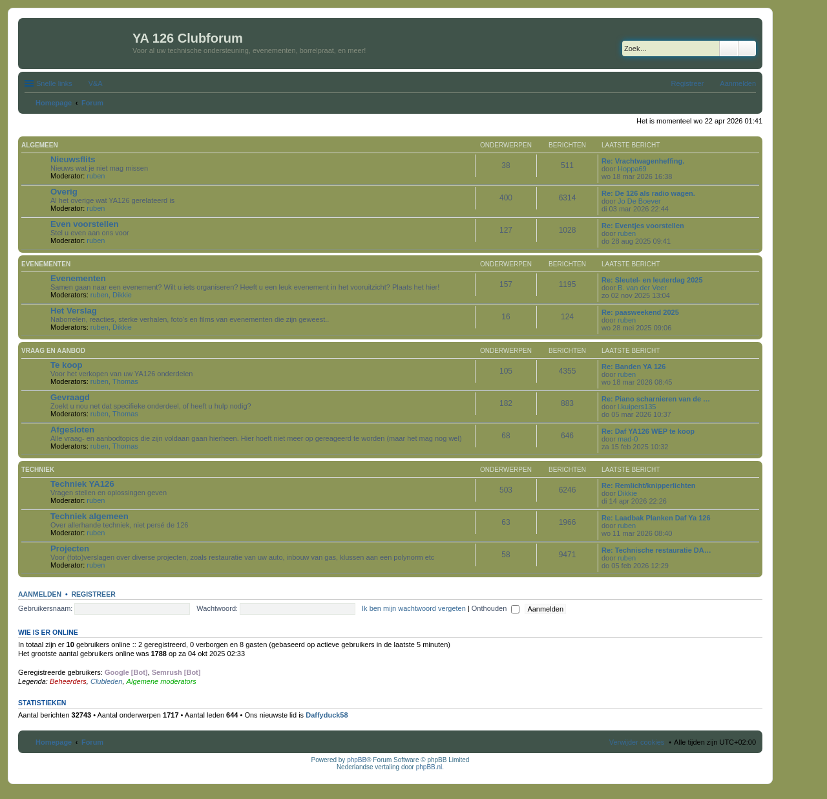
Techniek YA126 (82, 484)
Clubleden (106, 681)
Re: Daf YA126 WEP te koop (648, 431)
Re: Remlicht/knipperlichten (648, 485)
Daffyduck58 (327, 715)
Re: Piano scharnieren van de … (656, 399)
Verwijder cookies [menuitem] (637, 742)
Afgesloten (72, 429)
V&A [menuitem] (96, 83)
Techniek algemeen (89, 516)
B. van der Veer (642, 288)
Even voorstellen (84, 224)
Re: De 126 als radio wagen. (648, 193)
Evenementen (45, 264)
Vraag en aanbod (53, 350)
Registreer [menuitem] (687, 83)
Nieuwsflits (73, 159)
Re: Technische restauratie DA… (656, 550)
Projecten (69, 548)
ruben (96, 176)
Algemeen (39, 145)
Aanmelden (39, 594)
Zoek (728, 48)
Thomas (125, 381)
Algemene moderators (161, 681)
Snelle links (54, 83)
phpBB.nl (429, 767)
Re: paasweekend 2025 (640, 312)
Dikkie (122, 295)
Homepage (54, 742)
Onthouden (496, 608)
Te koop (66, 365)
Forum (92, 742)
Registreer (93, 594)
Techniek (37, 469)
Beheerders (68, 681)
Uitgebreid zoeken (747, 48)
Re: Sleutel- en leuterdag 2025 (652, 280)
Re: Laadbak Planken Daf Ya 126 (656, 518)
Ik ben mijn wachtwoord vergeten (414, 608)
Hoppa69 (632, 169)
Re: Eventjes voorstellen (643, 225)
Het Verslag (73, 310)
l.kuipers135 (637, 406)
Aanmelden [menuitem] (738, 83)
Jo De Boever (639, 201)
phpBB (356, 759)
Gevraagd (70, 397)
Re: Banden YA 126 (633, 366)
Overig (64, 192)
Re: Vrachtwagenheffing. (643, 161)
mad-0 (628, 439)
